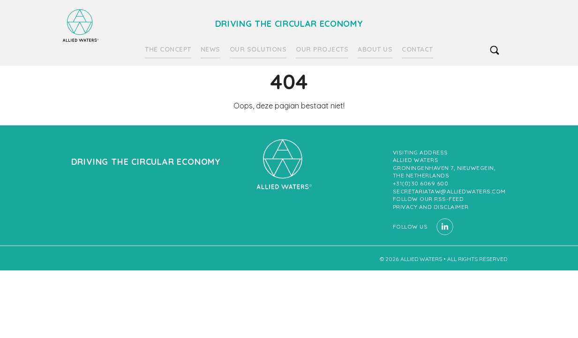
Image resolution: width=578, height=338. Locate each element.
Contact (417, 49)
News (210, 49)
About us (375, 49)
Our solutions (258, 49)
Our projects (322, 49)
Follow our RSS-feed (428, 198)
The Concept (168, 49)
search (495, 50)
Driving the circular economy (80, 25)
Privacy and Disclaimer (431, 206)
